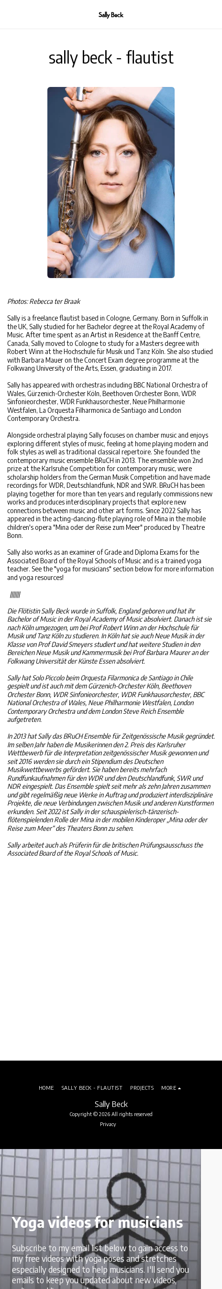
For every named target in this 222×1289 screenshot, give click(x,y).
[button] (10, 14)
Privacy (108, 1123)
